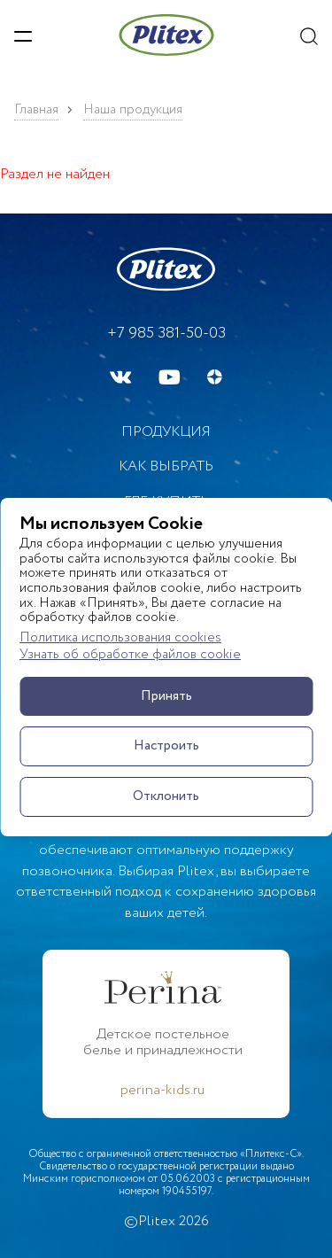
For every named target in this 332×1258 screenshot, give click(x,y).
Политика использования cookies (120, 638)
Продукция (166, 432)
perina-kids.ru (162, 1091)
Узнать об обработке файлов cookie (130, 655)
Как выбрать (166, 466)
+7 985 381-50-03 (166, 333)
